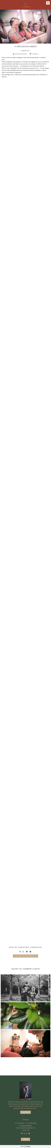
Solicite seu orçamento (25, 956)
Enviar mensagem (26, 1125)
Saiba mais (25, 1112)
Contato (25, 1139)
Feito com (25, 1146)
